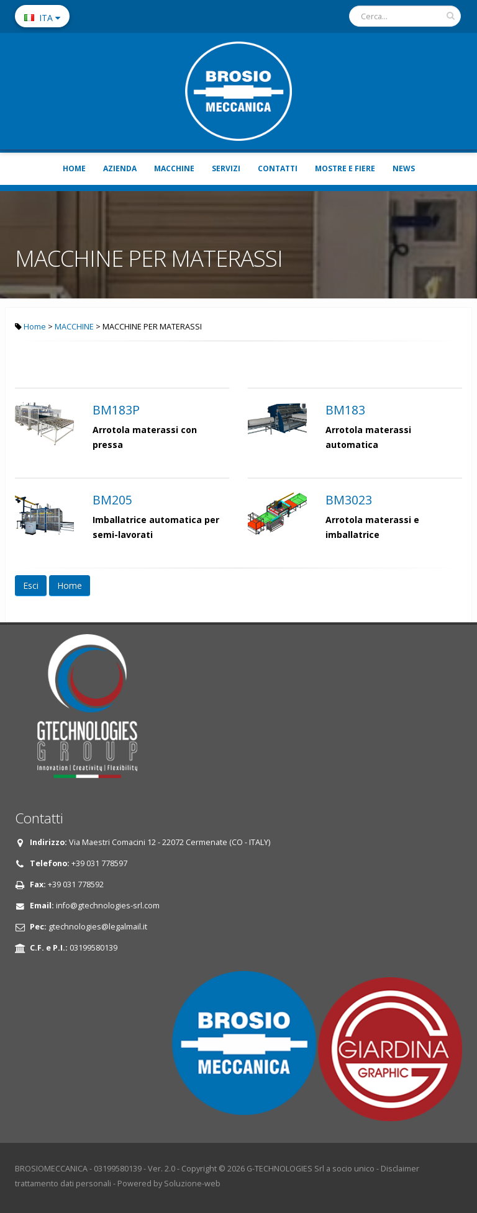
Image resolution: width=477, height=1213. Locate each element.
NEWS (404, 168)
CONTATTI (278, 168)
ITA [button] (42, 18)
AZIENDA (120, 168)
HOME (74, 168)
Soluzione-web (192, 1183)
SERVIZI (226, 168)
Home (35, 326)
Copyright (199, 1168)
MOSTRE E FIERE (345, 168)
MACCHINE (174, 168)
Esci (31, 585)
